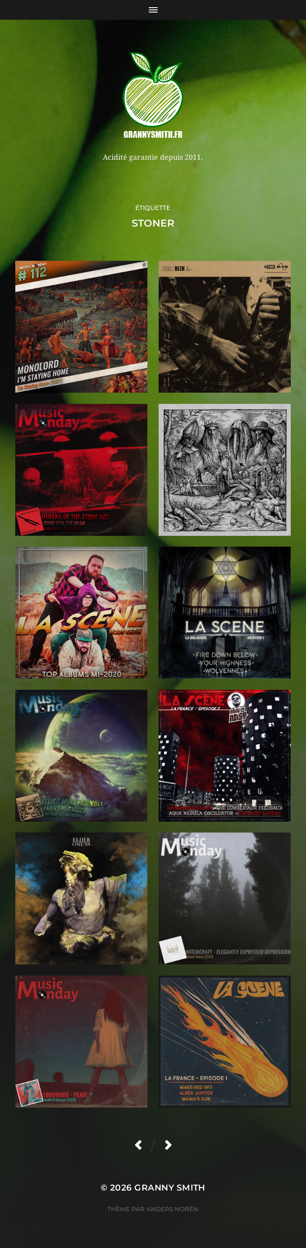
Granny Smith (169, 1187)
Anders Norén (172, 1209)
